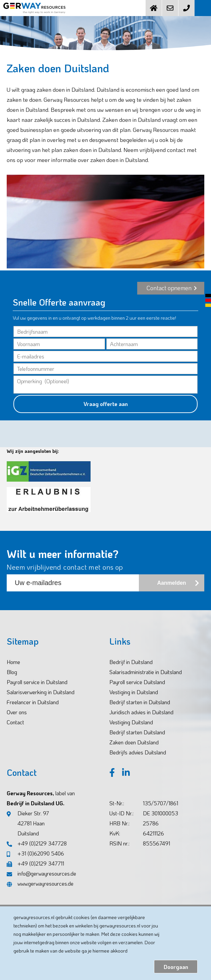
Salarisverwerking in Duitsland (40, 692)
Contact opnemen (172, 288)
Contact (15, 722)
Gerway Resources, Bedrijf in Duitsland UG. (41, 798)
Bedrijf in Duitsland (131, 661)
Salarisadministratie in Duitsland (145, 671)
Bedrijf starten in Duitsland (139, 702)
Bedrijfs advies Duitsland (137, 752)
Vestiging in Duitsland (133, 692)
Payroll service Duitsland (137, 681)
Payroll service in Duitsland (37, 681)
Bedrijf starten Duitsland (137, 732)
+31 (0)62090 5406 (35, 853)
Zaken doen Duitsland (134, 742)
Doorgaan (176, 966)
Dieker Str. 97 (28, 824)
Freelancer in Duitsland (33, 702)
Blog (12, 671)
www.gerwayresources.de (40, 883)
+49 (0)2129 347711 (35, 863)
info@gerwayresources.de (41, 873)
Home (13, 661)
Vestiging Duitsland (131, 722)
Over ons (17, 712)
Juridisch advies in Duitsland (141, 712)
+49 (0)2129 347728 (37, 843)
